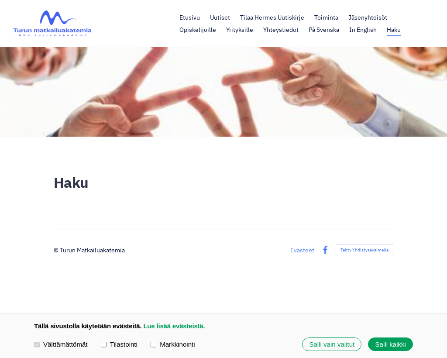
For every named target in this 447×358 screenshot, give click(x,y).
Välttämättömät (61, 344)
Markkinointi (173, 344)
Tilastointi (119, 344)
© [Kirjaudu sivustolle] (57, 250)
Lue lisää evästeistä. (174, 326)
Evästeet (302, 250)
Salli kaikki (390, 344)
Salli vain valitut (331, 344)
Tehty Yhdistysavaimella (364, 250)
